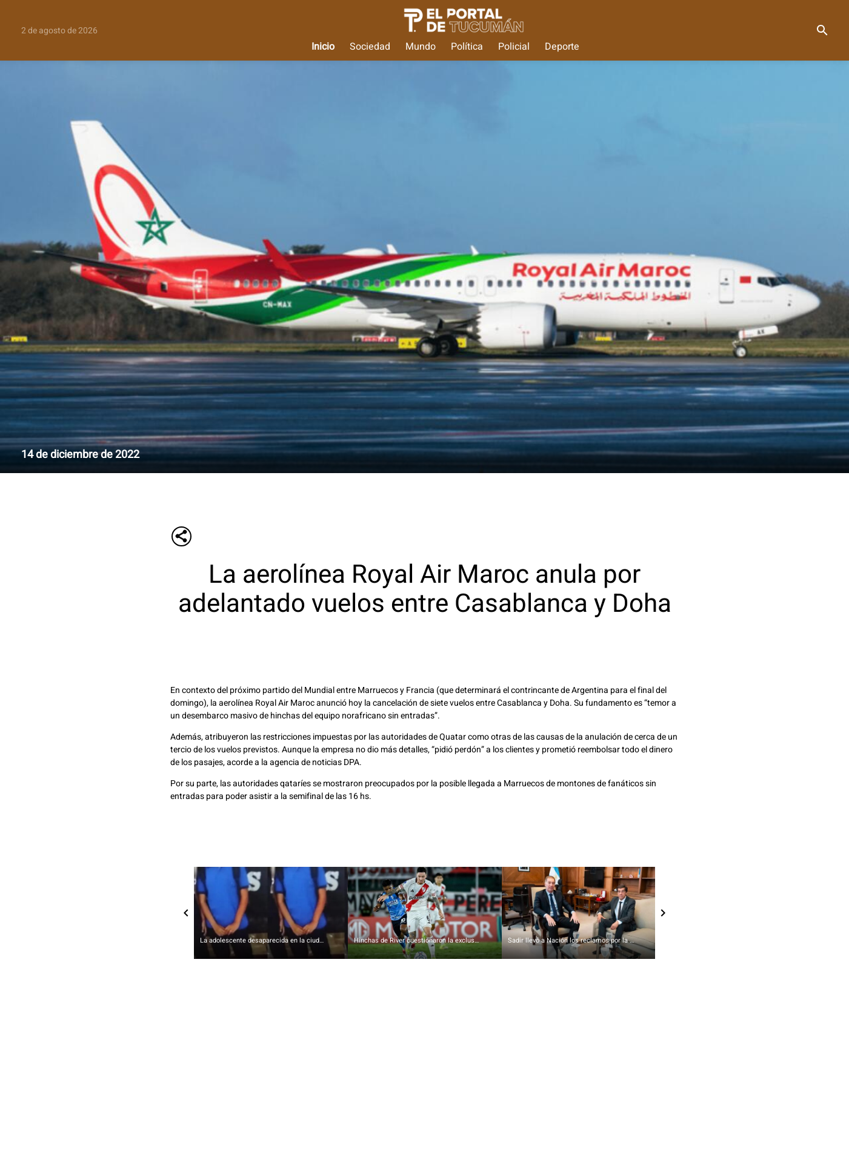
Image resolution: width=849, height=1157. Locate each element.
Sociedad (370, 47)
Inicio (323, 47)
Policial (514, 47)
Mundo (420, 47)
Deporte (562, 47)
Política (467, 47)
